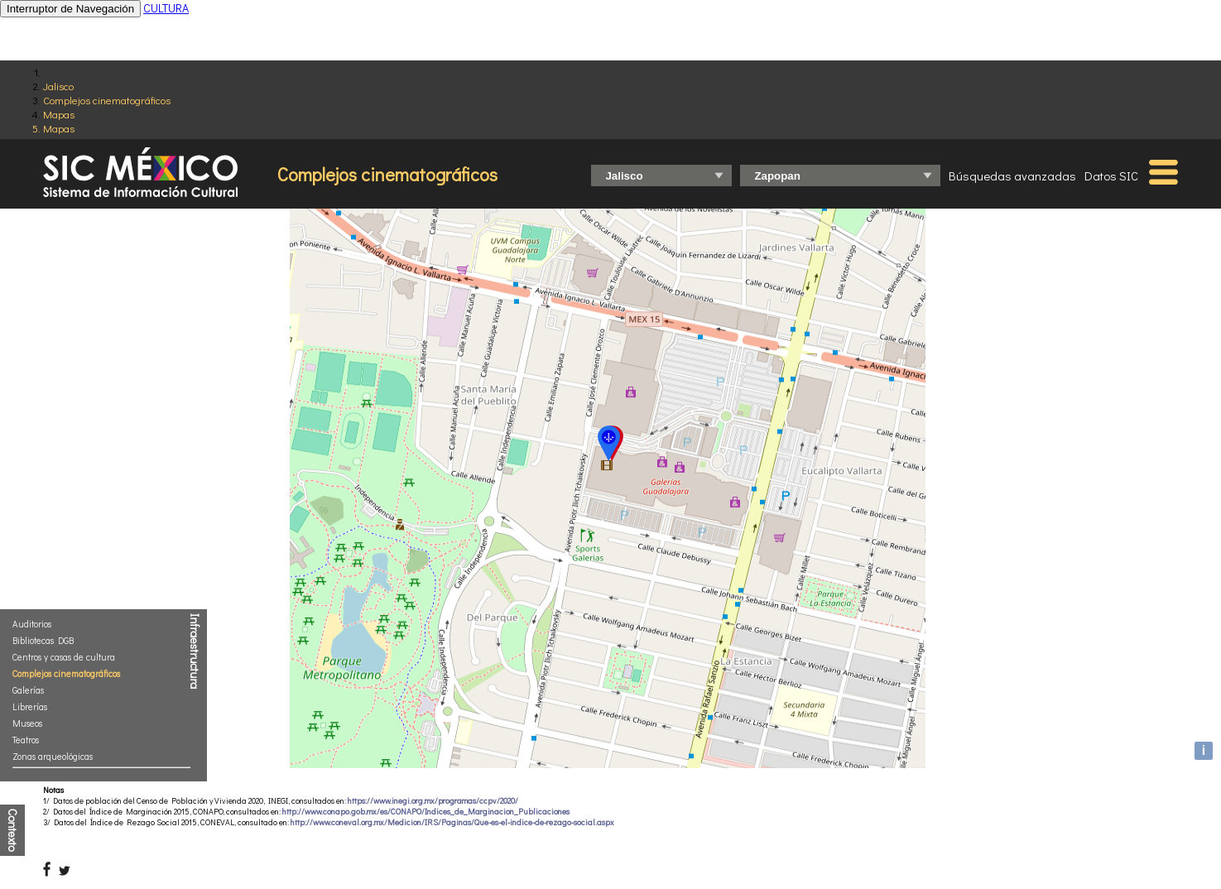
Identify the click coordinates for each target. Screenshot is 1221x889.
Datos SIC (1111, 175)
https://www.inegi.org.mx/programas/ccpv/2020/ (433, 800)
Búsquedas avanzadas (1012, 175)
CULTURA (166, 8)
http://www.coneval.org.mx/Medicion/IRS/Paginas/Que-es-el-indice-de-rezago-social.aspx (452, 822)
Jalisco (58, 86)
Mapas (59, 114)
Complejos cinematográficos (107, 100)
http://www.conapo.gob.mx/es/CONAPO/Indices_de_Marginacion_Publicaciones (426, 811)
